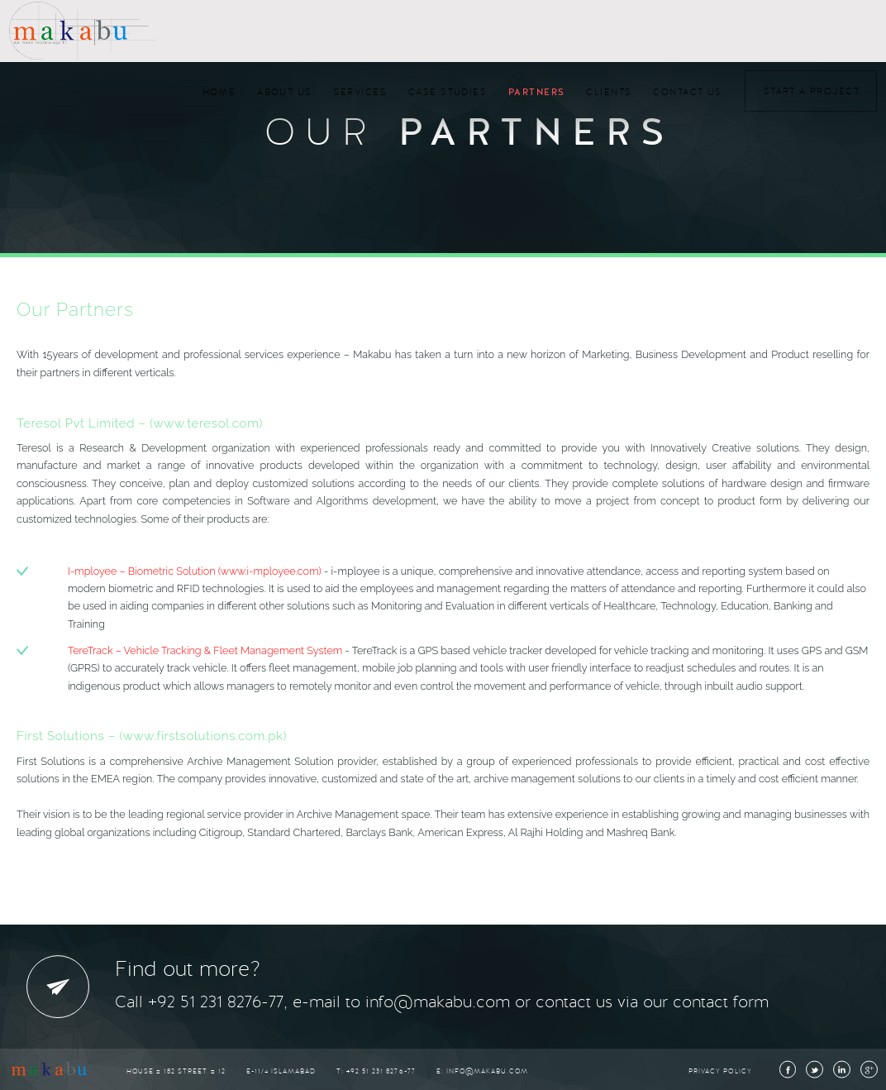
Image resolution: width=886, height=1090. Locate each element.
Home (219, 92)
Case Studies (447, 92)
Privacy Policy (719, 1071)
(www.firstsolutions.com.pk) (203, 736)
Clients (608, 92)
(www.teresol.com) (206, 423)
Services (360, 92)
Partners (536, 92)
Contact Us (687, 92)
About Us (284, 92)
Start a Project (812, 91)
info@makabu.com (487, 1071)
